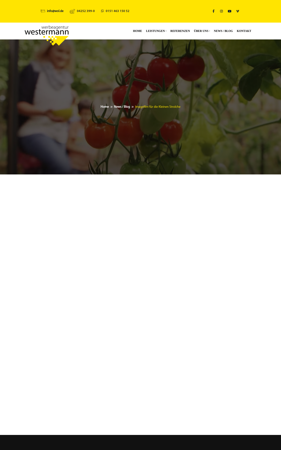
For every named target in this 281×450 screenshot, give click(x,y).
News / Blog (223, 30)
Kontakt (244, 30)
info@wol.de (55, 11)
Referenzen (180, 30)
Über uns (201, 30)
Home (137, 30)
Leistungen (155, 30)
